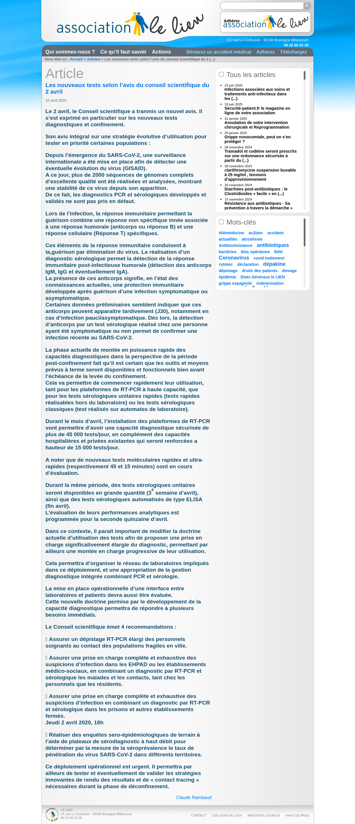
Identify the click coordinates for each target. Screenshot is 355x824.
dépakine (274, 264)
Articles (93, 59)
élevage (289, 270)
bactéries (227, 251)
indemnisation (270, 283)
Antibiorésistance (235, 245)
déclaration (248, 264)
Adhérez (265, 51)
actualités (228, 239)
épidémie (227, 277)
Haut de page (297, 815)
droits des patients (259, 270)
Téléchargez (293, 51)
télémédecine (231, 233)
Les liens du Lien (227, 815)
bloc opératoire (255, 251)
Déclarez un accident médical (219, 51)
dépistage (228, 270)
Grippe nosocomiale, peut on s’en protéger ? (258, 139)
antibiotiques (273, 245)
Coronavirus (235, 258)
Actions (161, 52)
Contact (198, 815)
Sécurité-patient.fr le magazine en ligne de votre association (258, 110)
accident (275, 233)
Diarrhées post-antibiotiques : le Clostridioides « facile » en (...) (256, 191)
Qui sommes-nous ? (70, 52)
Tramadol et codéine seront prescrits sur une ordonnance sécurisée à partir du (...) (261, 156)
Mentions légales (264, 815)
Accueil (76, 59)
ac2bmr (256, 233)
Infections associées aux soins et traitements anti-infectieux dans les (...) (257, 94)
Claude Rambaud (194, 797)
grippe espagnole (235, 283)
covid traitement (269, 258)
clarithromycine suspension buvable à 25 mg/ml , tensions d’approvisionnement (260, 175)
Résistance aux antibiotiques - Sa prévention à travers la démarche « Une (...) (259, 208)
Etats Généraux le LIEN (263, 277)
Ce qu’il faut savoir (124, 52)
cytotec (226, 264)
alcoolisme (252, 239)
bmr (278, 251)
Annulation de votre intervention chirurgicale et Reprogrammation (257, 124)
